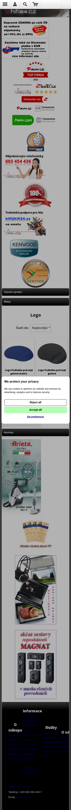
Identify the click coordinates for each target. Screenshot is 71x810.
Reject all (35, 402)
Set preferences (35, 416)
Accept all (35, 409)
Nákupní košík (35, 4)
